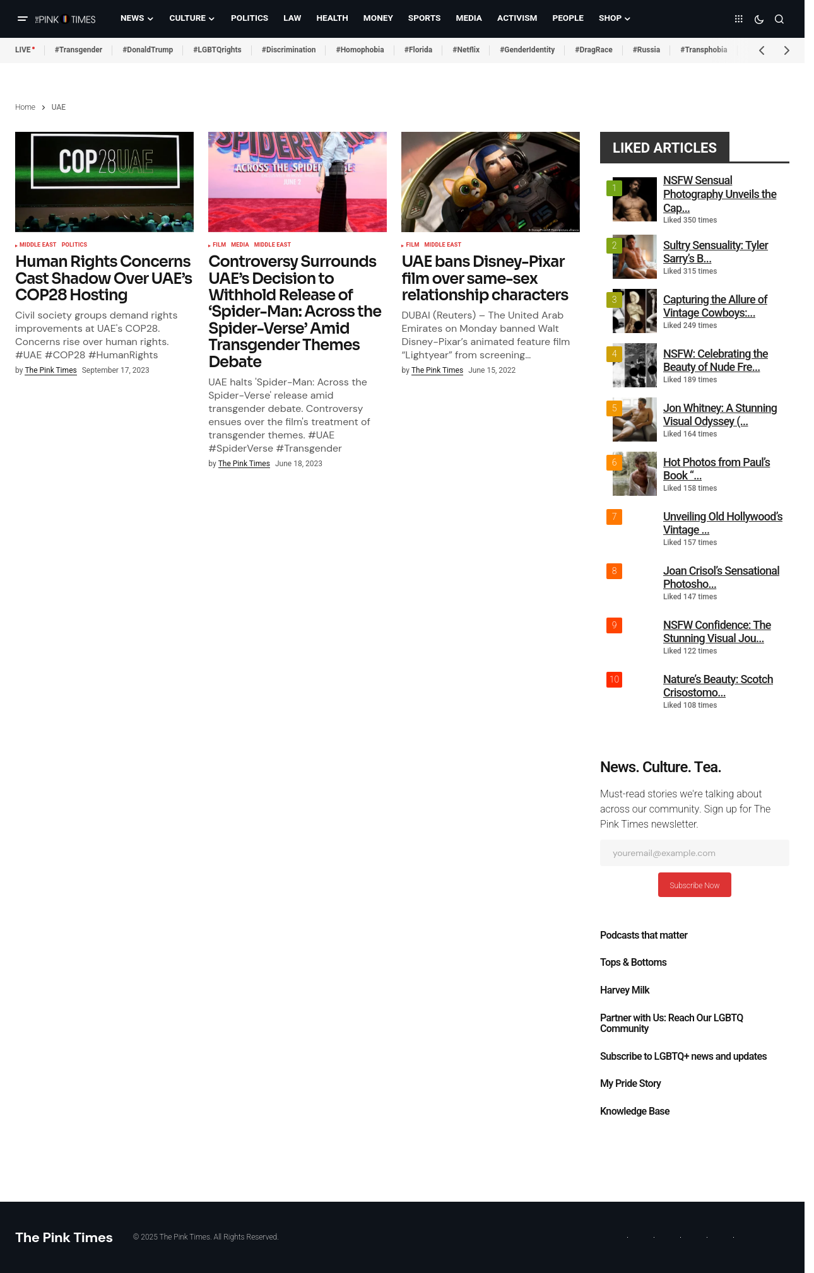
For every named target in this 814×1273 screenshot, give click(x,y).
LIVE (23, 50)
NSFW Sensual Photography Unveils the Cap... (719, 193)
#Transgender (79, 50)
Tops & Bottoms (633, 962)
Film (219, 245)
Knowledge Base (634, 1111)
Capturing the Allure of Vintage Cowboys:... (715, 306)
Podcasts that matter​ (643, 935)
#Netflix (466, 50)
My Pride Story (630, 1083)
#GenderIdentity (527, 50)
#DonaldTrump (147, 50)
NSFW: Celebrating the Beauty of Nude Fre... (715, 360)
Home (25, 107)
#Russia (647, 50)
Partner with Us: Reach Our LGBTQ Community (671, 1024)
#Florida (418, 50)
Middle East (38, 245)
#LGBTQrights (217, 50)
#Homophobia (360, 50)
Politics (75, 245)
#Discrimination (289, 50)
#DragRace (593, 50)
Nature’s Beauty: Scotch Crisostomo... (718, 686)
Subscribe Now (694, 885)
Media (240, 245)
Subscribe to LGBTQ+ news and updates (683, 1056)
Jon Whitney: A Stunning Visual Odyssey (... (720, 414)
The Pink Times (64, 1237)
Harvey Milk (624, 990)
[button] (22, 18)
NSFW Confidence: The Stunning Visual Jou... (717, 631)
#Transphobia (704, 50)
